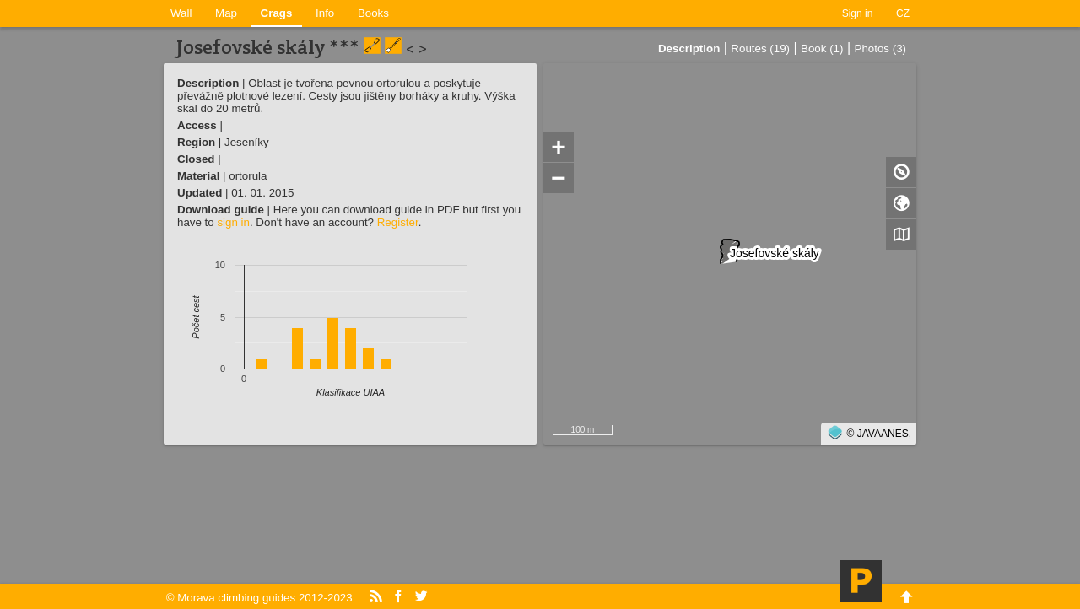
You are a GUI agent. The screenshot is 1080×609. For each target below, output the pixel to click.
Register (397, 222)
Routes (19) (760, 48)
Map (226, 13)
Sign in (857, 13)
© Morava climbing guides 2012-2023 (259, 597)
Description (689, 48)
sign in (233, 222)
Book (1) (822, 48)
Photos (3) (881, 48)
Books (373, 13)
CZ (903, 13)
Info (325, 13)
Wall (181, 13)
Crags (277, 13)
